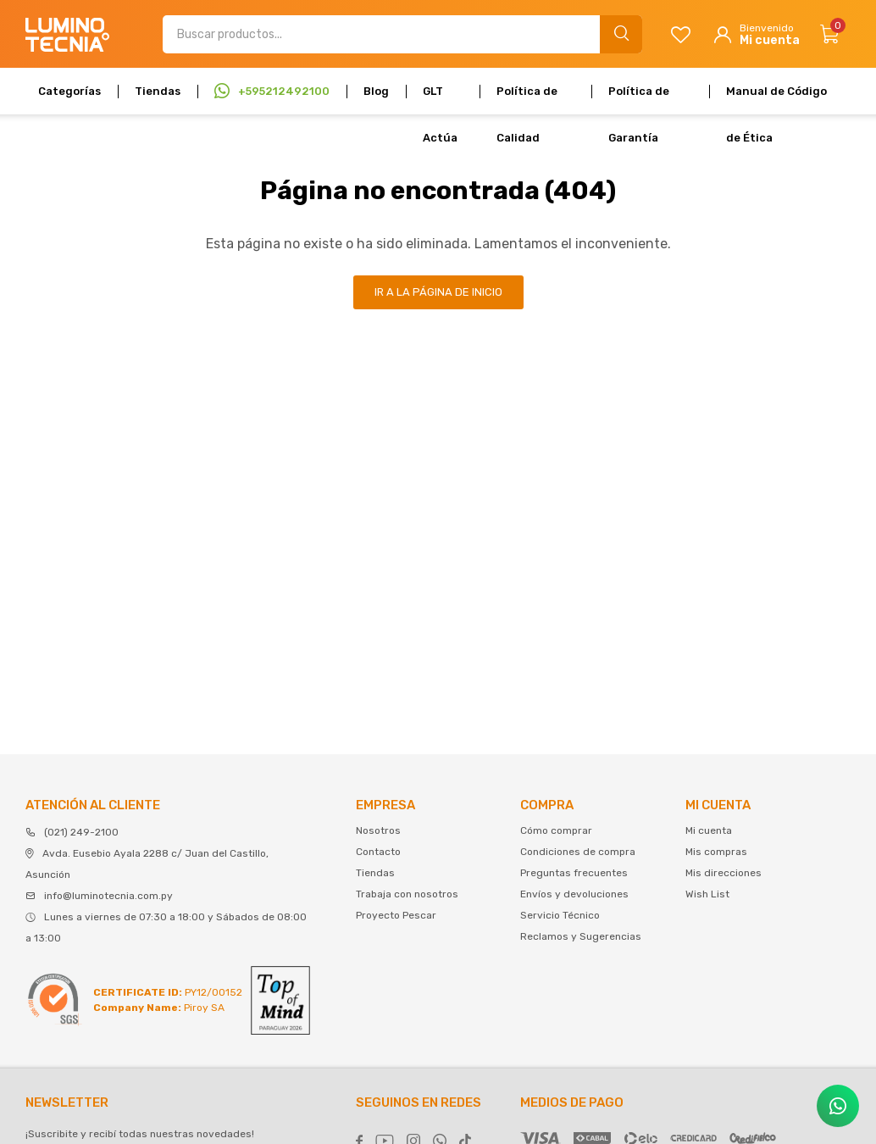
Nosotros (378, 830)
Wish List (707, 894)
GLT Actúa (440, 99)
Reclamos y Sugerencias (580, 936)
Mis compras (716, 852)
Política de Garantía (638, 99)
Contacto (378, 852)
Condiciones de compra (577, 852)
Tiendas (157, 91)
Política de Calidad (526, 99)
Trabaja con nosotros (407, 894)
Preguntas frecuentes (574, 873)
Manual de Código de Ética (776, 99)
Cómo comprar (556, 830)
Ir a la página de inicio (438, 292)
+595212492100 (284, 91)
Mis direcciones (723, 873)
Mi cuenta (708, 830)
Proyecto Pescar (396, 915)
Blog (376, 91)
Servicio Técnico (560, 915)
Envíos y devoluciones (574, 894)
